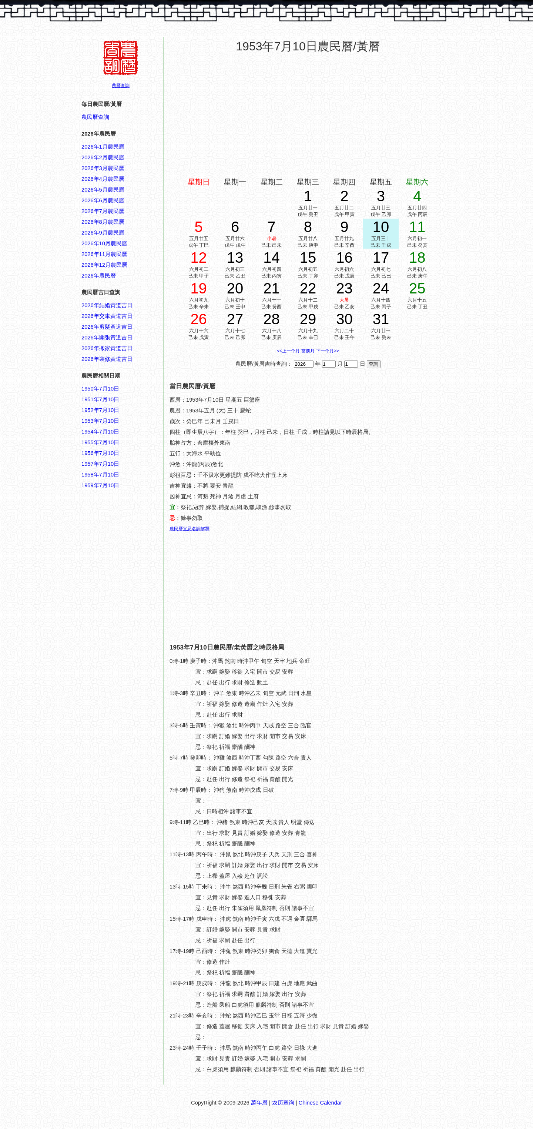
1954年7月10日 (100, 432)
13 (235, 257)
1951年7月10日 (100, 399)
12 (198, 257)
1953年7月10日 (100, 421)
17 (381, 257)
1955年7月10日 (100, 442)
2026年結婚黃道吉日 (107, 305)
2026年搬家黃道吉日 (107, 348)
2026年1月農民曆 (102, 147)
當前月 (308, 350)
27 (235, 319)
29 (308, 319)
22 (308, 288)
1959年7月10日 (100, 485)
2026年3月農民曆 (102, 168)
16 (344, 257)
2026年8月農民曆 (102, 222)
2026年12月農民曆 (104, 265)
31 (381, 319)
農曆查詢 (121, 85)
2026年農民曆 (98, 276)
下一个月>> (327, 350)
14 (271, 257)
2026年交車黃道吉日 (107, 316)
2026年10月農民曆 (104, 243)
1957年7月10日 (100, 464)
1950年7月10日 (100, 389)
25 (417, 288)
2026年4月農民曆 (102, 179)
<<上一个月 (288, 350)
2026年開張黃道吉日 (107, 338)
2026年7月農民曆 (102, 211)
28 (271, 319)
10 (381, 227)
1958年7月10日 (100, 475)
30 (344, 319)
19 (198, 288)
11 (417, 227)
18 (417, 257)
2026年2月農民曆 (102, 157)
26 (198, 319)
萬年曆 (259, 1103)
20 (235, 288)
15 (308, 257)
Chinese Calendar (320, 1103)
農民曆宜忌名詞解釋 (189, 528)
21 (271, 288)
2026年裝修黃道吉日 (107, 359)
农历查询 (283, 1103)
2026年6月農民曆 (102, 200)
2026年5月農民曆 (102, 190)
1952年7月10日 (100, 410)
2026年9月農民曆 (102, 233)
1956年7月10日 (100, 453)
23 (344, 288)
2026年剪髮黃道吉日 (107, 327)
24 (381, 288)
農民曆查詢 (95, 117)
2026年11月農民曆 (104, 254)
